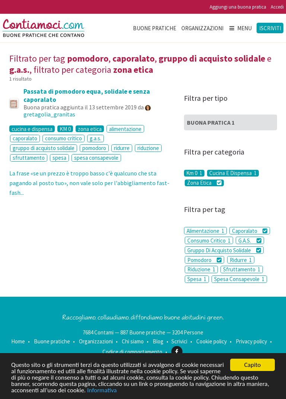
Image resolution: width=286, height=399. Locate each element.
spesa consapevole (96, 157)
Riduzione (201, 269)
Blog (158, 341)
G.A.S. (249, 240)
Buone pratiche (154, 28)
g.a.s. (95, 138)
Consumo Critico (209, 240)
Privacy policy (251, 341)
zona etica (90, 128)
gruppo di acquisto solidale (43, 148)
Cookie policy (211, 341)
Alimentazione (205, 230)
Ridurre (241, 260)
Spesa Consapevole (239, 279)
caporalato (25, 138)
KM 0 (65, 128)
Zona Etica (204, 183)
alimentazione (125, 129)
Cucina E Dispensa (233, 173)
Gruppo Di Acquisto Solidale (224, 250)
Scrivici (179, 341)
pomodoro (94, 148)
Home (18, 341)
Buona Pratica (211, 122)
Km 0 (194, 173)
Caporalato (249, 230)
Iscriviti (270, 28)
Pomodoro (204, 260)
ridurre (122, 148)
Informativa (102, 391)
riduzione (148, 148)
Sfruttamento (241, 269)
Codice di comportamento (132, 351)
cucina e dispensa (32, 128)
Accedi (277, 7)
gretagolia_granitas (49, 114)
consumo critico (63, 138)
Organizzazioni (202, 28)
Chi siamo (133, 341)
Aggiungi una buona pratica (238, 7)
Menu (240, 28)
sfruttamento (29, 157)
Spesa (196, 279)
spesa (59, 157)
